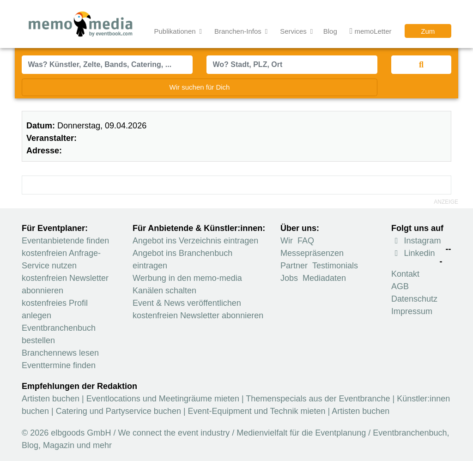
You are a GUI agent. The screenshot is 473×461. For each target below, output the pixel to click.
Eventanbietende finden (65, 240)
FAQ (305, 240)
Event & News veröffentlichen (187, 303)
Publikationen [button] (176, 31)
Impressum (411, 311)
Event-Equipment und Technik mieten (257, 411)
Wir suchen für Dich (200, 87)
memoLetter (371, 31)
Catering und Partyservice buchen (118, 411)
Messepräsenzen (312, 253)
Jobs (289, 278)
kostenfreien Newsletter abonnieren (198, 315)
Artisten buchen (50, 398)
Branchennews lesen (60, 353)
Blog (330, 31)
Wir (286, 240)
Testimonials (335, 265)
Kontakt (405, 274)
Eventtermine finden (59, 365)
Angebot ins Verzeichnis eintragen (195, 240)
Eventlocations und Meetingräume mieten (162, 398)
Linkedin (413, 253)
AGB (400, 286)
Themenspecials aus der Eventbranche (318, 398)
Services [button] (294, 31)
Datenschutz (414, 298)
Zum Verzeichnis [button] (428, 32)
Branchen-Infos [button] (238, 31)
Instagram (416, 240)
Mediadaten (324, 278)
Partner (294, 265)
